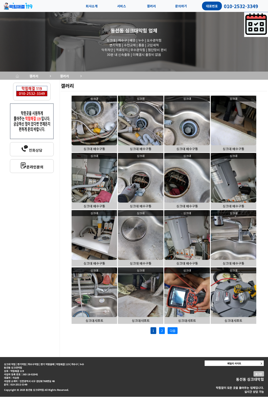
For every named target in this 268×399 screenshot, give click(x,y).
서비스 (121, 6)
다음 (173, 332)
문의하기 (181, 6)
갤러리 (151, 6)
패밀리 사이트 (234, 365)
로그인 (258, 376)
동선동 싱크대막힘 (129, 30)
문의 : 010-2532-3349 (15, 386)
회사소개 (92, 6)
